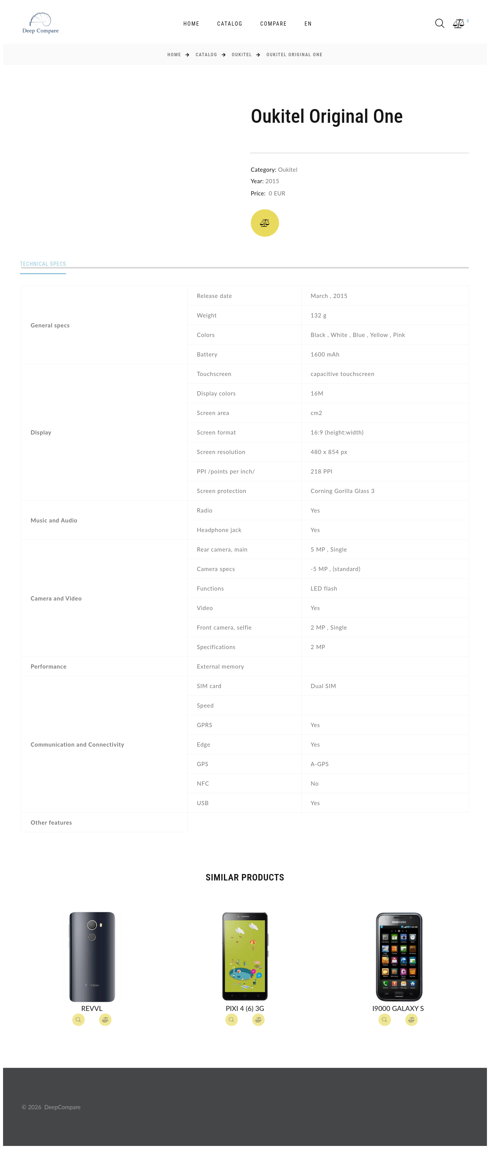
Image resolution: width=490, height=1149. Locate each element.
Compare (273, 24)
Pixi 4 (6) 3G (245, 1008)
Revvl (91, 1008)
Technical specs (44, 264)
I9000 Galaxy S (398, 1008)
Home (191, 24)
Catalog (230, 24)
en (308, 24)
